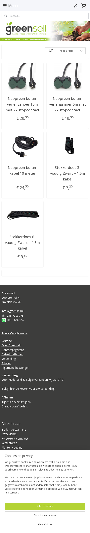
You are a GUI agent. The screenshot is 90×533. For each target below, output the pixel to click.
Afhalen (6, 363)
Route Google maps (14, 333)
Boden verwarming (14, 429)
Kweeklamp (9, 434)
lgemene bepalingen (16, 368)
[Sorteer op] (65, 51)
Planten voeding (12, 447)
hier (12, 388)
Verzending (9, 359)
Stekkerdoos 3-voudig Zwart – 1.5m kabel (67, 173)
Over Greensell (11, 345)
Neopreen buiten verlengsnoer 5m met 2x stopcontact (67, 104)
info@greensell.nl (12, 311)
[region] (45, 479)
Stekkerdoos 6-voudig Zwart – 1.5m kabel (22, 242)
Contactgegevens (13, 350)
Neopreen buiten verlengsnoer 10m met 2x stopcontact (22, 104)
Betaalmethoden (12, 354)
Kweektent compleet (15, 438)
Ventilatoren (9, 443)
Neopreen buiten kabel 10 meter (22, 170)
